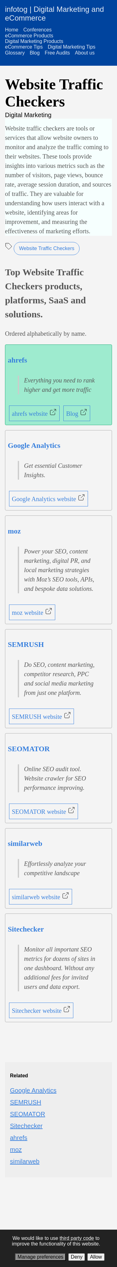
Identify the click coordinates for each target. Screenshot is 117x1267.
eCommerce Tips (24, 47)
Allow (96, 1257)
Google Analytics (34, 445)
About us (85, 52)
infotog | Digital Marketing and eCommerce (54, 13)
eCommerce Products (29, 35)
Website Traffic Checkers (46, 248)
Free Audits (57, 52)
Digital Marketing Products (34, 41)
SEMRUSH (26, 644)
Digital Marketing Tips (71, 47)
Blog (35, 52)
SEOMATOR (29, 749)
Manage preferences (40, 1257)
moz (14, 531)
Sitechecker (26, 929)
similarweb (25, 843)
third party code (77, 1238)
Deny (76, 1257)
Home (11, 29)
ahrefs (17, 360)
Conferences (37, 29)
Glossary (15, 52)
